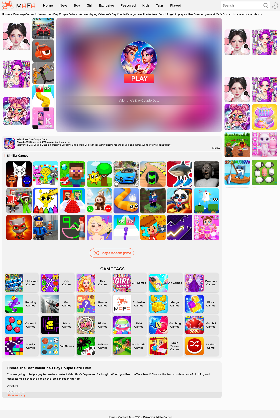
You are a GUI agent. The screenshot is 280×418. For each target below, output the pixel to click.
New (63, 5)
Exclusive (106, 5)
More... (216, 147)
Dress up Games (23, 14)
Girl (89, 5)
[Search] (245, 5)
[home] (20, 5)
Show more (16, 395)
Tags (160, 5)
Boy (77, 5)
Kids (145, 5)
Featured (128, 5)
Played (175, 5)
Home (48, 5)
